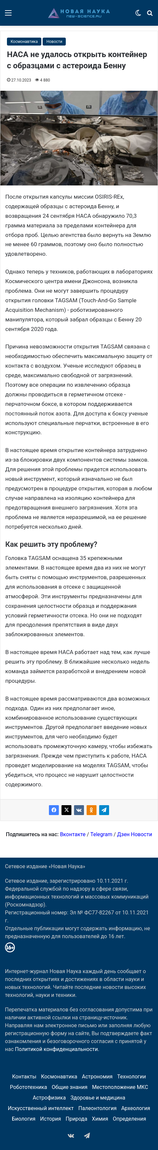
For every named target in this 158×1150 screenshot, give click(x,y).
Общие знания (69, 1087)
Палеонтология (97, 1108)
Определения (129, 1119)
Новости (54, 41)
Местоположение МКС (120, 1087)
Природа (77, 1119)
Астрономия (97, 1076)
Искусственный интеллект (41, 1108)
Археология (135, 1108)
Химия (100, 1119)
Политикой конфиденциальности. (57, 1049)
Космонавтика (24, 41)
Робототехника (28, 1087)
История (50, 1119)
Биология (23, 1119)
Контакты (24, 1076)
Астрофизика (49, 1098)
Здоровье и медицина (97, 1098)
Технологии (131, 1076)
